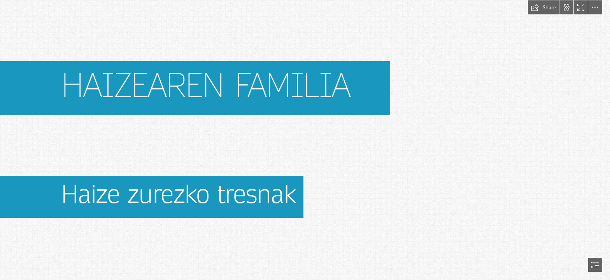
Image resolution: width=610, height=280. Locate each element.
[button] (543, 7)
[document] (305, 140)
